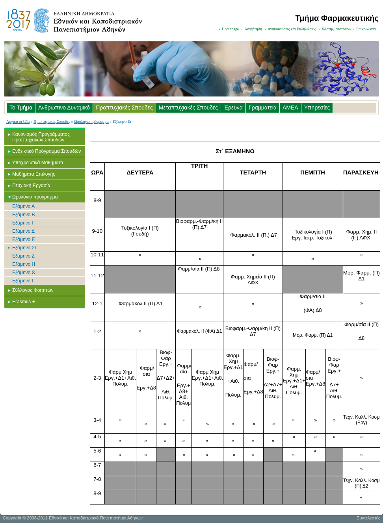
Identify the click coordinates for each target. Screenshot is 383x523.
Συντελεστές (368, 518)
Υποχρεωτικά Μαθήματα (37, 162)
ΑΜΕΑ (290, 107)
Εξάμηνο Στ (24, 247)
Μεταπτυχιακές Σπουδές (188, 107)
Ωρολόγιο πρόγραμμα (91, 121)
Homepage (230, 29)
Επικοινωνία (366, 29)
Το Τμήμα (20, 107)
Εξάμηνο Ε (23, 239)
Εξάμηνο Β (23, 214)
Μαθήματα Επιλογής (33, 174)
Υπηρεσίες (317, 107)
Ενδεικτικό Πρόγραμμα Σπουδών (46, 151)
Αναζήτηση (253, 29)
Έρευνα (233, 107)
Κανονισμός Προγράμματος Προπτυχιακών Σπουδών (41, 137)
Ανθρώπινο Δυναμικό (64, 107)
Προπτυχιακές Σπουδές (124, 107)
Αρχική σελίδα (18, 121)
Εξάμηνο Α (23, 206)
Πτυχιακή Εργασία (31, 185)
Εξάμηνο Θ (23, 272)
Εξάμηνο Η (23, 264)
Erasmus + (23, 301)
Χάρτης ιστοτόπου (336, 29)
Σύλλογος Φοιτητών (33, 290)
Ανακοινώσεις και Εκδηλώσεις (292, 29)
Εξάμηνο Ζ (23, 256)
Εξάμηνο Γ (23, 223)
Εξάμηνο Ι (22, 281)
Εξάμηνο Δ (23, 231)
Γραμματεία (263, 107)
